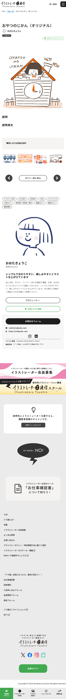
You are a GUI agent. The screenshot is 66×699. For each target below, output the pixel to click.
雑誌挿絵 (7, 207)
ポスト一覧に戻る (33, 178)
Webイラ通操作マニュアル (16, 555)
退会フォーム (9, 600)
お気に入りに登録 (33, 309)
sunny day (25, 159)
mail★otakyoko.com (16, 328)
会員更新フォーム (11, 595)
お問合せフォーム (33, 321)
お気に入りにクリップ (53, 38)
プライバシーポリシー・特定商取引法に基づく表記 (25, 545)
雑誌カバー (52, 203)
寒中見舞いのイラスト (9, 158)
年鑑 (5, 524)
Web (42, 199)
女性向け (33, 199)
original (7, 35)
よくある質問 (9, 535)
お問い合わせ (9, 540)
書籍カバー (40, 203)
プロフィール (32, 300)
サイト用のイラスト (40, 159)
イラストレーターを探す (19, 693)
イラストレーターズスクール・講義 (19, 550)
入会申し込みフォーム (13, 590)
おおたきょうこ (14, 30)
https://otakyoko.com (17, 331)
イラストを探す (33, 693)
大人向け (22, 199)
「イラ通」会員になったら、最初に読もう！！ (23, 574)
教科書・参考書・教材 (24, 203)
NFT (7, 614)
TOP (6, 514)
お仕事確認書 (9, 579)
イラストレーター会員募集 (15, 530)
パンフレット (53, 199)
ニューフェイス (46, 692)
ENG (55, 4)
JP (50, 4)
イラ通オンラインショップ (16, 609)
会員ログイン (33, 668)
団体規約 (7, 585)
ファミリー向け (9, 199)
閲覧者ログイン (6, 693)
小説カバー (8, 203)
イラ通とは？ (9, 519)
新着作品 (59, 692)
